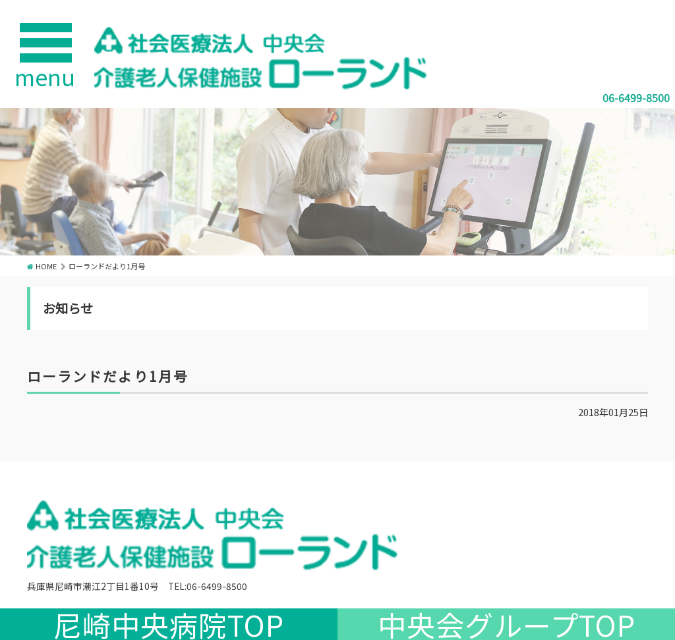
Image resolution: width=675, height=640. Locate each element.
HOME (46, 266)
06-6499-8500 (636, 97)
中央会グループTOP (506, 624)
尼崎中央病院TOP (168, 624)
